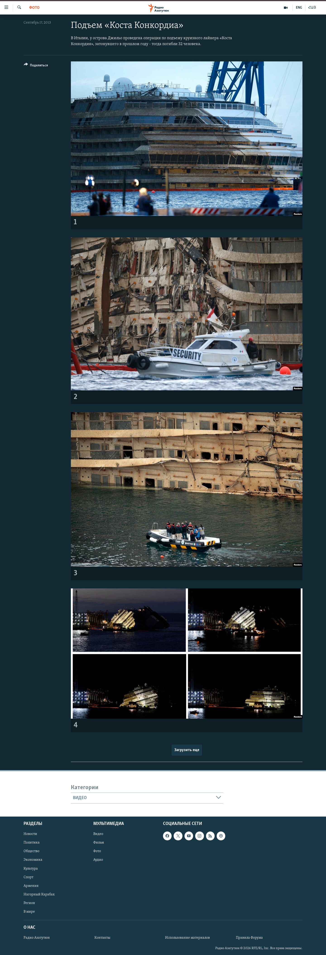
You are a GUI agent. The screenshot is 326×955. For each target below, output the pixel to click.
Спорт (28, 877)
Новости (30, 834)
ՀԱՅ (312, 8)
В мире (29, 912)
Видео (98, 834)
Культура (31, 868)
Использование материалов (187, 938)
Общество (31, 851)
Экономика (33, 860)
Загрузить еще (186, 750)
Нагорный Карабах (39, 894)
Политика (32, 843)
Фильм (98, 843)
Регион (29, 903)
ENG (299, 8)
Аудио (98, 860)
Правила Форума (249, 938)
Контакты (102, 938)
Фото (34, 8)
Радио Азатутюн (37, 938)
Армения (31, 886)
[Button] (36, 66)
